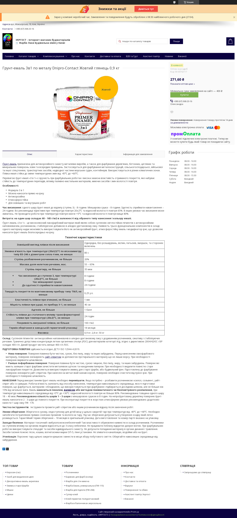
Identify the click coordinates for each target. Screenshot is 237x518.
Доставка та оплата (110, 56)
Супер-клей (72, 494)
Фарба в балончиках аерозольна (83, 503)
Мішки (10, 489)
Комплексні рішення (53, 56)
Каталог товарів (27, 56)
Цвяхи (10, 494)
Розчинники (72, 472)
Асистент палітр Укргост (137, 494)
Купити (184, 94)
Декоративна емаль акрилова (23, 481)
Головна (9, 56)
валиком (69, 389)
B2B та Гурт (132, 56)
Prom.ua (135, 511)
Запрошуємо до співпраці (197, 472)
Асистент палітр (151, 56)
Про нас (75, 56)
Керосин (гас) (13, 472)
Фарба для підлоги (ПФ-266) (80, 489)
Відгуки (129, 485)
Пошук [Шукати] (176, 41)
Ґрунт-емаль (9, 163)
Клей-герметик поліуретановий (82, 498)
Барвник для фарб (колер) (79, 476)
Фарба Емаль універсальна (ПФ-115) (85, 485)
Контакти (90, 56)
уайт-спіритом (53, 356)
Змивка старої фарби (18, 485)
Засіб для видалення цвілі (20, 476)
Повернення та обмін (136, 489)
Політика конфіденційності (151, 514)
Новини (169, 56)
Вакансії (182, 56)
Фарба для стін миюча (77, 481)
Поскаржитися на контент (123, 514)
